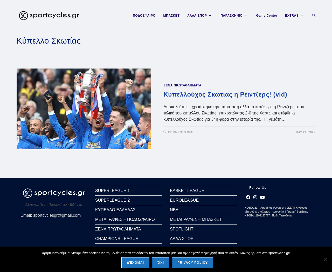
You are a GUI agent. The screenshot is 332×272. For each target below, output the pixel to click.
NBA (174, 210)
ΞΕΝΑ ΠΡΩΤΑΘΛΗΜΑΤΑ (182, 85)
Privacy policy (192, 262)
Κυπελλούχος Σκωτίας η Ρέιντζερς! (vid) (225, 94)
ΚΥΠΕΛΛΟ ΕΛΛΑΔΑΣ (115, 210)
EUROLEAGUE (184, 200)
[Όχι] (325, 259)
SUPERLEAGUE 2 (112, 200)
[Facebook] (248, 197)
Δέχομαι (135, 262)
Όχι (160, 262)
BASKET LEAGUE (187, 190)
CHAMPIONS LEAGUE (116, 238)
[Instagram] (255, 197)
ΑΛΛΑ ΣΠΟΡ (181, 238)
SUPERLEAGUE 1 (112, 190)
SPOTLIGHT (181, 229)
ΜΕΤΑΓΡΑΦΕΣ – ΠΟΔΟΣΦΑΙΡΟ (125, 219)
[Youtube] (262, 197)
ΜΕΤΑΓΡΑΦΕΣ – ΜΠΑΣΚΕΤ (196, 219)
